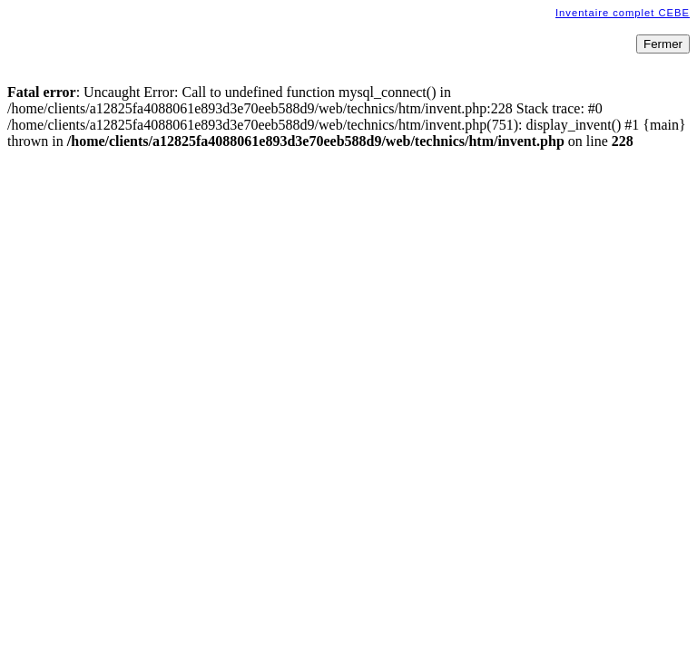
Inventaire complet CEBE (622, 12)
